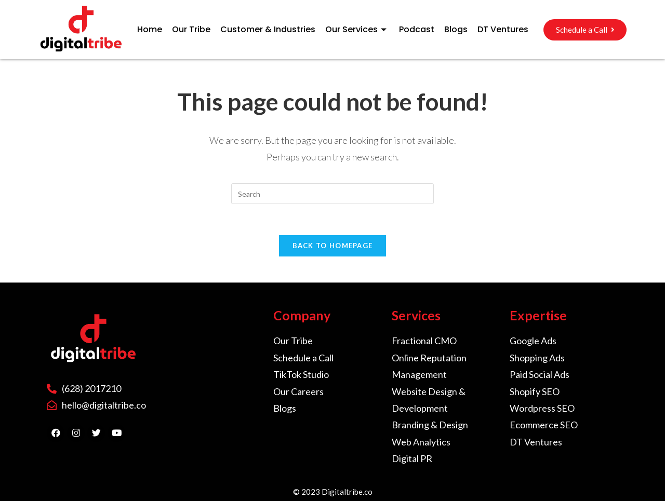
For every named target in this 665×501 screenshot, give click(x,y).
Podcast (416, 29)
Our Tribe (191, 29)
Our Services (357, 29)
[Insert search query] (332, 193)
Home (149, 29)
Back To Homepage (332, 245)
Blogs (456, 29)
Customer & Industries (267, 29)
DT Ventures (502, 29)
